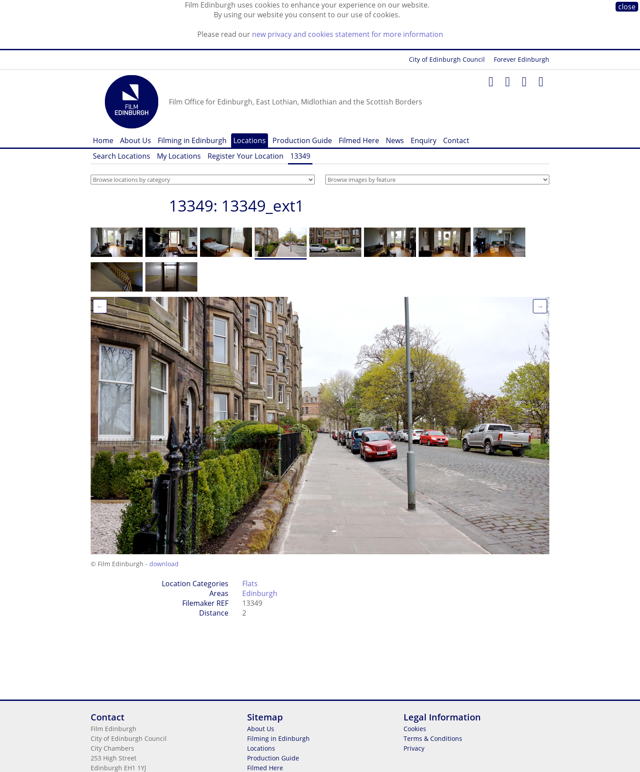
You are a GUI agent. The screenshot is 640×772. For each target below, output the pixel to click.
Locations (249, 140)
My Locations (179, 156)
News (395, 140)
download (164, 564)
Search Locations (121, 156)
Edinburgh (259, 593)
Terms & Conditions (433, 738)
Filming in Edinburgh (192, 140)
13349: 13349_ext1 (236, 205)
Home (103, 140)
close (627, 7)
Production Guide (302, 140)
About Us (135, 140)
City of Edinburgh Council (447, 59)
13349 (300, 156)
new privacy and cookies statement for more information (347, 34)
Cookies (415, 728)
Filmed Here (359, 140)
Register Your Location (246, 156)
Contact (456, 140)
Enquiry (423, 140)
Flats (250, 583)
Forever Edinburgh (521, 59)
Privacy (414, 748)
